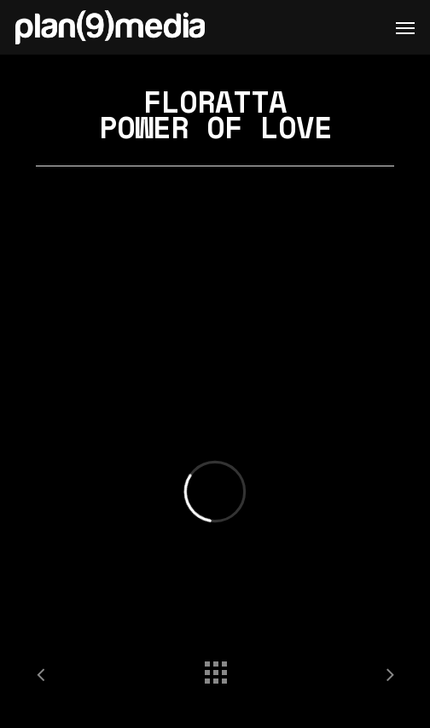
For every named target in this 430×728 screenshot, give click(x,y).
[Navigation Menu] (405, 27)
